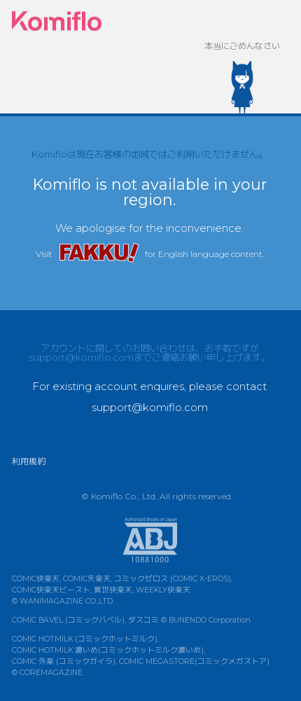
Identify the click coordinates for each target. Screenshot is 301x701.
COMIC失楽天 (87, 578)
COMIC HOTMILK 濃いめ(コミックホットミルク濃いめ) (108, 650)
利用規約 (29, 461)
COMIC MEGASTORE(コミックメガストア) (194, 661)
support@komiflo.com (81, 357)
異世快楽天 (113, 590)
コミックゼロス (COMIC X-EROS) (172, 578)
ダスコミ (143, 620)
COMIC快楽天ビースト (51, 590)
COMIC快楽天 (35, 578)
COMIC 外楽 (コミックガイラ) (63, 661)
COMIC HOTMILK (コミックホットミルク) (85, 639)
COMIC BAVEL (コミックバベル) (68, 620)
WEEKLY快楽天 (163, 590)
